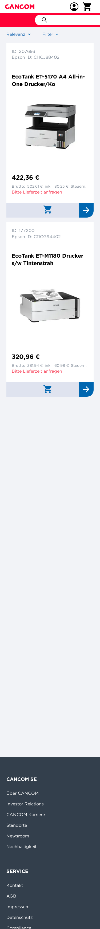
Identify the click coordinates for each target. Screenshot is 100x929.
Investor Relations (25, 803)
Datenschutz (19, 917)
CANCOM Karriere (25, 814)
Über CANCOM (22, 793)
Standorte (16, 825)
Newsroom (17, 836)
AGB (11, 896)
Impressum (18, 906)
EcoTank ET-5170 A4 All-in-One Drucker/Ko (48, 80)
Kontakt (14, 885)
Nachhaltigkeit (21, 846)
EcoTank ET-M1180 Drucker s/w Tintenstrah (47, 259)
